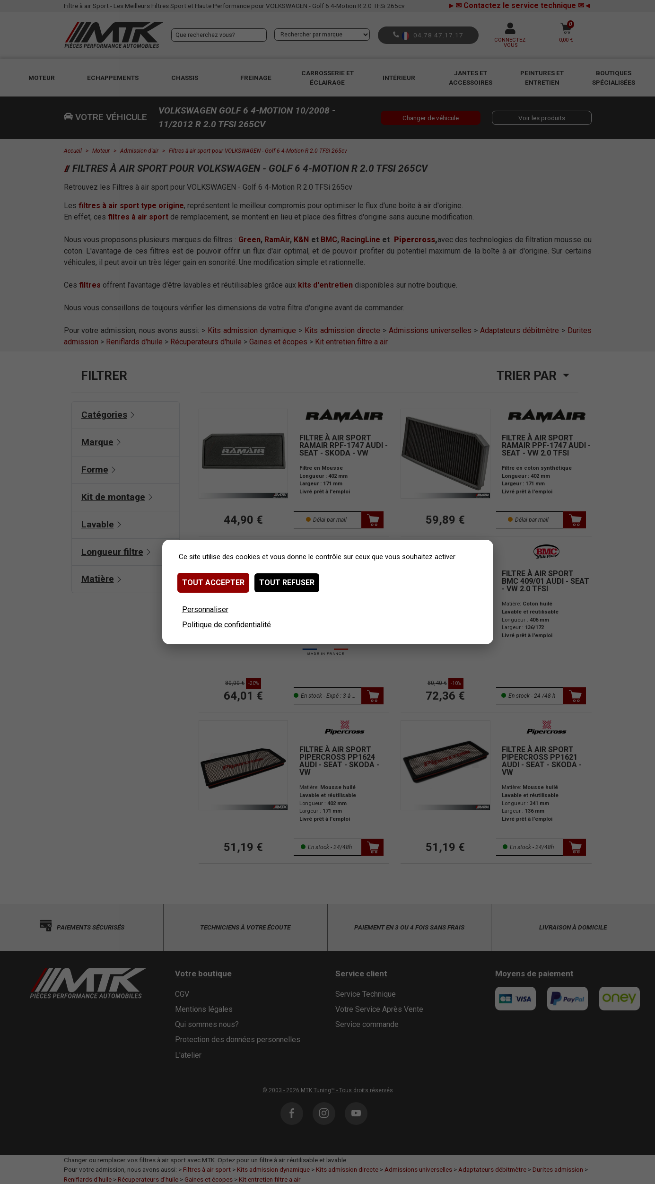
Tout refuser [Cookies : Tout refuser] (286, 582)
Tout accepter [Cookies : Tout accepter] (213, 582)
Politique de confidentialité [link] (226, 624)
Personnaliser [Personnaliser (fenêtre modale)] (205, 609)
